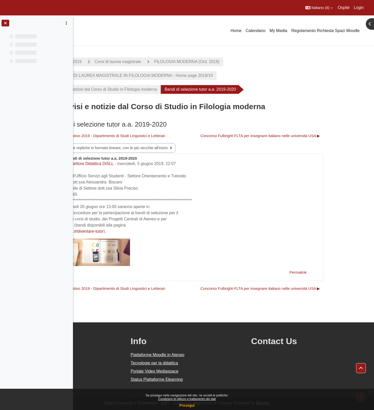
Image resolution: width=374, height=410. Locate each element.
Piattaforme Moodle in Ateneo (206, 355)
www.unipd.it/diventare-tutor (115, 231)
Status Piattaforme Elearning (205, 379)
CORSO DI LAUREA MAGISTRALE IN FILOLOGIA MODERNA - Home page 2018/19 (171, 75)
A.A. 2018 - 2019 (102, 61)
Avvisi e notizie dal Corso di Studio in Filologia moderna (143, 89)
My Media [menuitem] (278, 30)
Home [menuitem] (236, 30)
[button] (319, 7)
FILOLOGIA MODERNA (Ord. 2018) (223, 61)
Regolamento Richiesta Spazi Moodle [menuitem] (325, 30)
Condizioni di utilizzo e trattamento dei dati (187, 399)
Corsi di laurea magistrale (154, 61)
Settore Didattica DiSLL (129, 163)
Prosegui (187, 405)
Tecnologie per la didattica (203, 363)
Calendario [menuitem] (255, 30)
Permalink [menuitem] (334, 272)
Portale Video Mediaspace (203, 371)
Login (359, 7)
